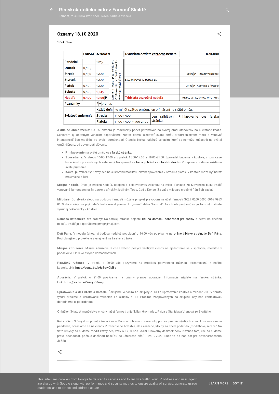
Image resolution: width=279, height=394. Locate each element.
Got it (237, 383)
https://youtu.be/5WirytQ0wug (84, 282)
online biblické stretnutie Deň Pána (197, 233)
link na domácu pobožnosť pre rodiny (168, 219)
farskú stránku (121, 152)
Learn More (218, 383)
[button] (219, 34)
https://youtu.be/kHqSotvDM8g (95, 268)
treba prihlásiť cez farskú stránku (158, 162)
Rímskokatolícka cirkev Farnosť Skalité (102, 10)
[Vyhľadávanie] (227, 11)
